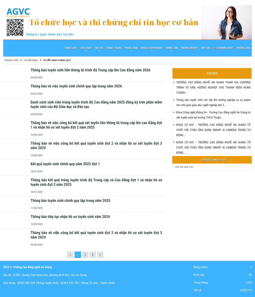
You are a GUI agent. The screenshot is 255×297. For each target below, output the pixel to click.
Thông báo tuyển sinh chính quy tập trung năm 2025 (70, 200)
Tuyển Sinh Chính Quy (57, 60)
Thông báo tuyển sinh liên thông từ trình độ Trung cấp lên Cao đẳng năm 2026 (90, 70)
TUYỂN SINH (31, 60)
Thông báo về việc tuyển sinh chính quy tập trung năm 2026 (76, 86)
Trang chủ (11, 60)
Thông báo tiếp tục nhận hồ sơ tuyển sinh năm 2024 (70, 216)
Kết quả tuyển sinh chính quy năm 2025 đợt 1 (65, 164)
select (247, 167)
